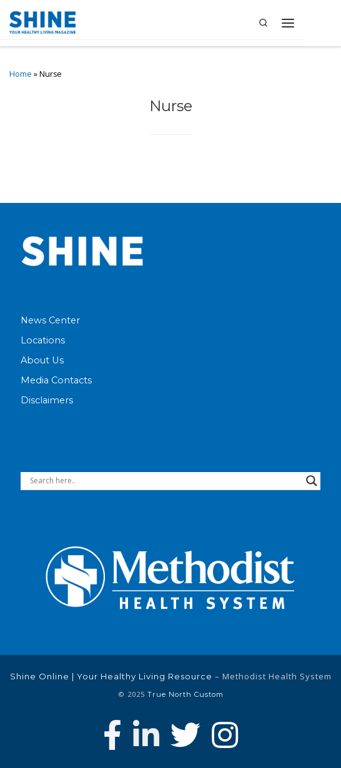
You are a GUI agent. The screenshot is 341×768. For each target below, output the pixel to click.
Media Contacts (56, 380)
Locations (43, 340)
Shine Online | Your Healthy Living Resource (111, 676)
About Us (42, 360)
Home (20, 74)
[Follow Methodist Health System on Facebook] (112, 735)
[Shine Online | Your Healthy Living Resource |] (42, 21)
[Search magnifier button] (311, 481)
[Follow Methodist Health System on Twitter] (185, 735)
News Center (50, 320)
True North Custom (185, 694)
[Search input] (165, 481)
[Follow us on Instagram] (225, 735)
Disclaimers (47, 400)
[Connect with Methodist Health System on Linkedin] (146, 735)
